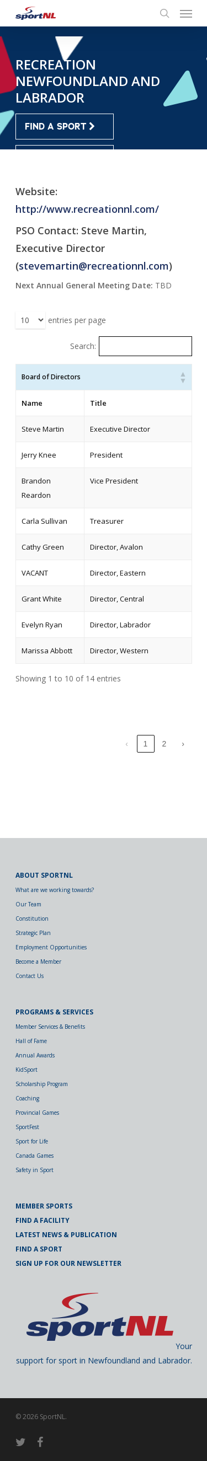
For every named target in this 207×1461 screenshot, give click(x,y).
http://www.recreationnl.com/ (87, 209)
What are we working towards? (54, 890)
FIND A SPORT (60, 127)
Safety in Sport (34, 1170)
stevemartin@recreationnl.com (94, 265)
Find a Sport (38, 1249)
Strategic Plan (33, 933)
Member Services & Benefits (50, 1026)
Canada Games (34, 1155)
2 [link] (164, 801)
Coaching (27, 1098)
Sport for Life (31, 1141)
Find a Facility (42, 1220)
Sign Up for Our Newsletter (68, 1263)
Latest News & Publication (66, 1234)
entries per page (77, 320)
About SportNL (44, 875)
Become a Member (38, 961)
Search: (83, 346)
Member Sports (43, 1206)
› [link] (183, 801)
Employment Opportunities (51, 947)
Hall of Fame (31, 1041)
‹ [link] (126, 801)
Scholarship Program (41, 1084)
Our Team (28, 904)
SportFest (27, 1127)
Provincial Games (37, 1112)
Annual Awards (35, 1055)
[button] (182, 377)
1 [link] (146, 801)
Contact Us (29, 976)
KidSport (26, 1069)
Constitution (32, 918)
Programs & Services (54, 1012)
